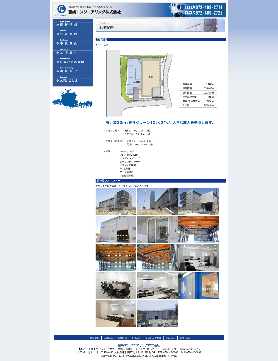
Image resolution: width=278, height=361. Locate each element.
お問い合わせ (187, 338)
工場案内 (136, 338)
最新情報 (94, 338)
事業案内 (122, 338)
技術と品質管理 (153, 338)
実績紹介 (170, 338)
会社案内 (108, 338)
